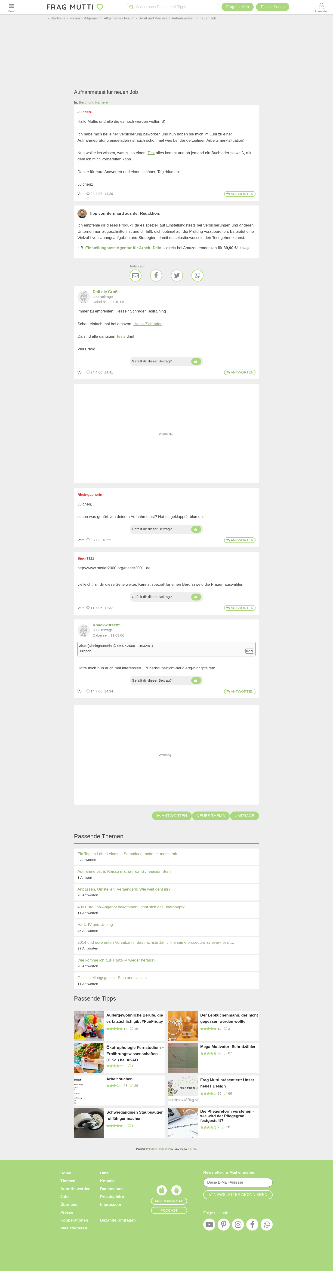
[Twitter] (177, 276)
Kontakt (107, 1181)
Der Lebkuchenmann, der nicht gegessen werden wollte (229, 1018)
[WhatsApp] (197, 276)
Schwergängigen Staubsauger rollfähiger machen (134, 1115)
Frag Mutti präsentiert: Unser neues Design (227, 1083)
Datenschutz (111, 1189)
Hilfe (104, 1173)
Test (151, 153)
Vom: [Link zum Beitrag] (81, 194)
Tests (121, 336)
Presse (66, 1212)
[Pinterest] (224, 1226)
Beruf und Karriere (93, 102)
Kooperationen (74, 1220)
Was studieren (73, 1228)
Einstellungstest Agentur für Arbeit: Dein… (125, 248)
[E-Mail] (136, 276)
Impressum (110, 1204)
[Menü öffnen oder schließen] (11, 7)
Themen (67, 1181)
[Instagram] (238, 1226)
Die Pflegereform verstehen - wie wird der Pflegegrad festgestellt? (227, 1116)
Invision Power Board (160, 1149)
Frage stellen (237, 7)
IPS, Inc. (192, 1149)
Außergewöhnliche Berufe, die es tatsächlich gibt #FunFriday (134, 1018)
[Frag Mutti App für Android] (176, 1191)
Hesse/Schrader (147, 324)
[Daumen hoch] (196, 361)
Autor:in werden (75, 1189)
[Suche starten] (131, 7)
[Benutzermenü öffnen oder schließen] (321, 7)
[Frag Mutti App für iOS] (162, 1191)
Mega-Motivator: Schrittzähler (228, 1046)
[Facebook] (156, 276)
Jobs (65, 1196)
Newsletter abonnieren (238, 1194)
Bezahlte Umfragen (118, 1220)
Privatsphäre (112, 1196)
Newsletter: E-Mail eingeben (229, 1172)
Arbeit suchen (119, 1079)
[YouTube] (209, 1226)
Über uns (68, 1204)
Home (65, 1173)
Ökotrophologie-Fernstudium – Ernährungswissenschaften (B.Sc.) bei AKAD (135, 1053)
